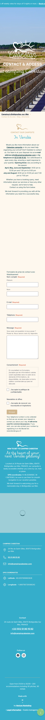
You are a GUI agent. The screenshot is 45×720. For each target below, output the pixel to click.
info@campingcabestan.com (24, 155)
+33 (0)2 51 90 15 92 (22, 629)
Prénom (9, 280)
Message (14, 328)
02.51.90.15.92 (14, 557)
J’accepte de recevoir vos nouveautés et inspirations (21, 404)
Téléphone (14, 315)
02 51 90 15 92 (20, 158)
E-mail (13, 302)
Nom (8, 289)
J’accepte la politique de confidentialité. (20, 391)
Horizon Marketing (23, 706)
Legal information (14, 710)
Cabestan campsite (14, 147)
